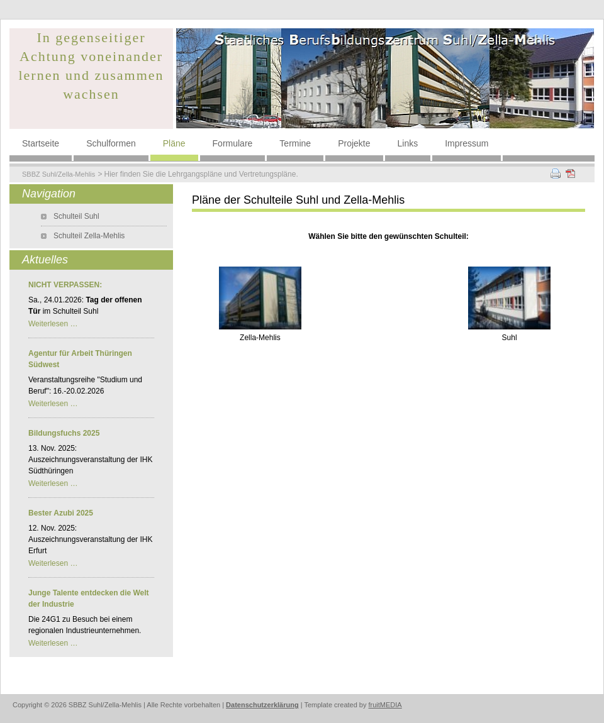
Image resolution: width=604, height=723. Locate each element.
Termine (295, 143)
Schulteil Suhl (76, 216)
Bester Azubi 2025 (60, 513)
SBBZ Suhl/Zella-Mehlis (58, 174)
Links (408, 143)
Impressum (466, 143)
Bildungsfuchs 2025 (63, 433)
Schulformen (111, 143)
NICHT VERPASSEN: (65, 284)
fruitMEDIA (385, 705)
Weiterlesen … (52, 323)
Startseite (40, 143)
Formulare (233, 143)
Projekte (354, 143)
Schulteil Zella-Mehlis (89, 235)
